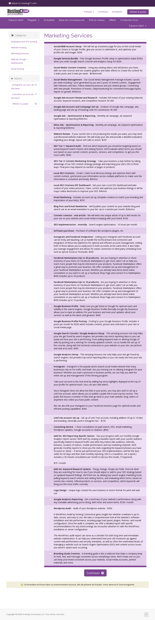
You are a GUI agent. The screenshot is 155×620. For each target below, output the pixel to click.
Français (89, 11)
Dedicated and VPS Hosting (24, 41)
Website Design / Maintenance (19, 61)
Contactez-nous (129, 20)
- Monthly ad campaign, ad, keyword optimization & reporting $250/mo (96, 126)
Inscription (117, 11)
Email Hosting (17, 68)
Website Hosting (18, 47)
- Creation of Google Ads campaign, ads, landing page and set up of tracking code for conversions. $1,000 (94, 108)
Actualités (49, 20)
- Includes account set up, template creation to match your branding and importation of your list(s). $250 (96, 199)
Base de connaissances (71, 20)
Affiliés (112, 20)
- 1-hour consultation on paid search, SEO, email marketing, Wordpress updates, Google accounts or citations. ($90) (90, 428)
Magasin (33, 20)
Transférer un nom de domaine (24, 95)
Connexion (103, 11)
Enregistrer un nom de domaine (24, 86)
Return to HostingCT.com (22, 3)
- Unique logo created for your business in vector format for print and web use (94, 492)
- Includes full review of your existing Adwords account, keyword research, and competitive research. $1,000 (96, 99)
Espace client (16, 20)
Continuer (95, 573)
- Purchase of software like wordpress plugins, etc (86, 230)
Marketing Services (20, 53)
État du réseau (97, 20)
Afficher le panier (138, 11)
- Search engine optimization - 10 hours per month (93, 224)
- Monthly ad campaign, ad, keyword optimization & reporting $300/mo (90, 117)
